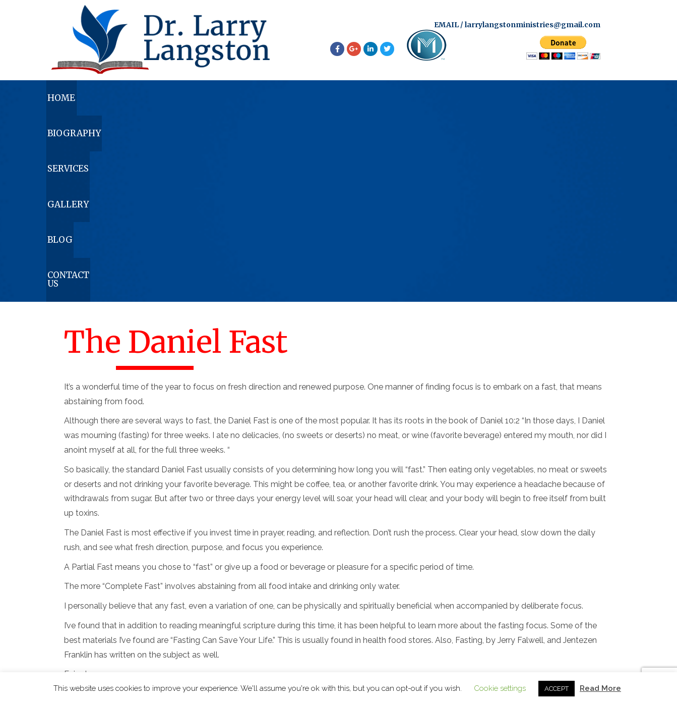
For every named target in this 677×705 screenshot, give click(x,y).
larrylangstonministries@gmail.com (532, 26)
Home (88, 102)
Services (290, 102)
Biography (186, 102)
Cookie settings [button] (500, 688)
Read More (600, 688)
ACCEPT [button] (556, 688)
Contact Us (575, 102)
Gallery (388, 102)
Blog (478, 102)
